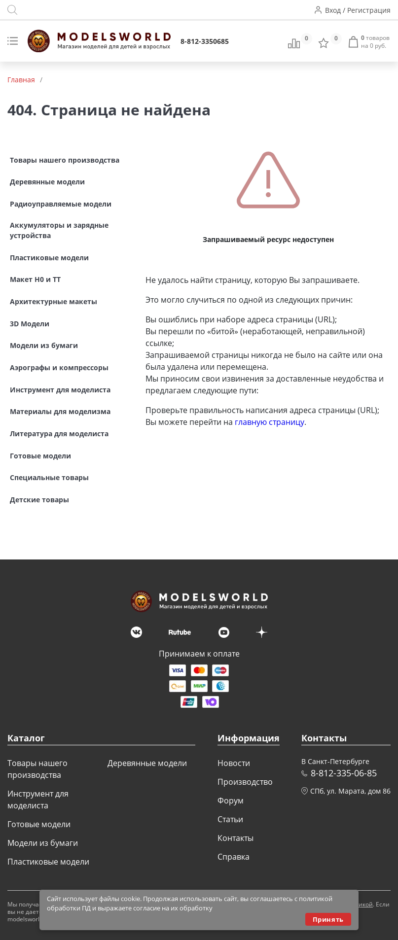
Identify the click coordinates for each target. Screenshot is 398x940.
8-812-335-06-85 (344, 773)
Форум (230, 800)
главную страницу (269, 422)
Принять (328, 919)
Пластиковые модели (48, 861)
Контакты (235, 838)
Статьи (230, 819)
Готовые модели (39, 824)
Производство (245, 781)
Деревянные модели (147, 763)
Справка (233, 856)
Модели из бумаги (42, 842)
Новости (233, 763)
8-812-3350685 (205, 41)
